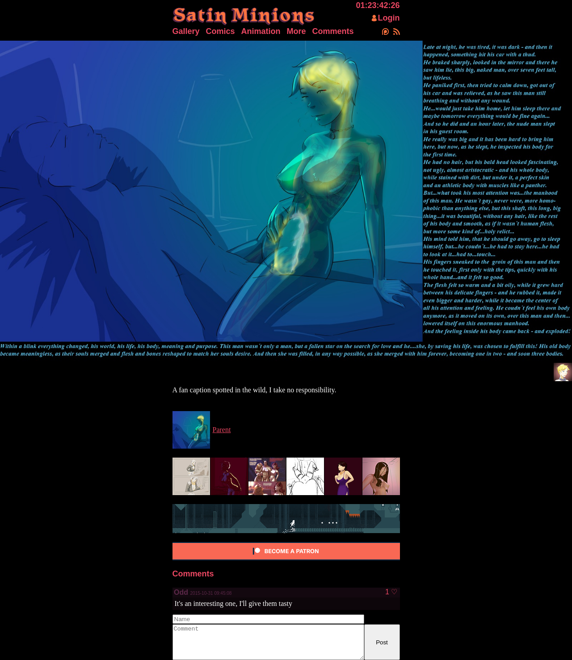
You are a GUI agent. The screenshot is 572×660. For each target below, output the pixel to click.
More (296, 31)
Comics (220, 31)
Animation (261, 31)
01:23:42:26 (378, 5)
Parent (222, 429)
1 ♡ (391, 592)
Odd (182, 592)
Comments (333, 31)
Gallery (186, 31)
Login (389, 17)
